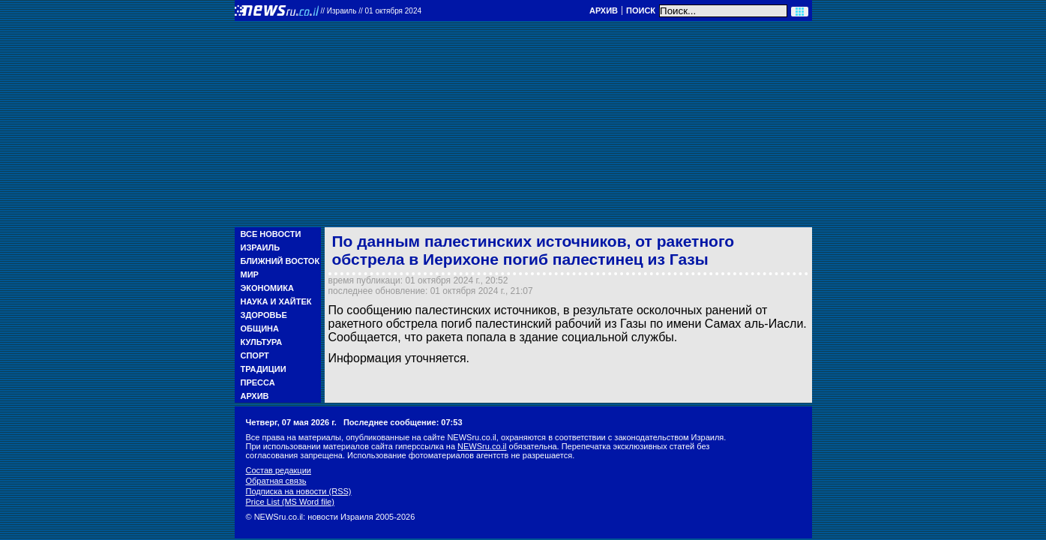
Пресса (258, 382)
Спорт (255, 355)
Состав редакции (278, 470)
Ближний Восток (280, 261)
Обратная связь (276, 480)
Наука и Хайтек (276, 301)
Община (260, 328)
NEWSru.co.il (481, 446)
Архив (603, 10)
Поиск (640, 10)
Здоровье (264, 315)
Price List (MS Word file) (290, 501)
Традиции (263, 369)
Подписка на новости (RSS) (299, 491)
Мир (250, 274)
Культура (262, 342)
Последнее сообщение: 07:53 (403, 422)
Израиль (260, 247)
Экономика (267, 288)
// (371, 11)
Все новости (271, 234)
